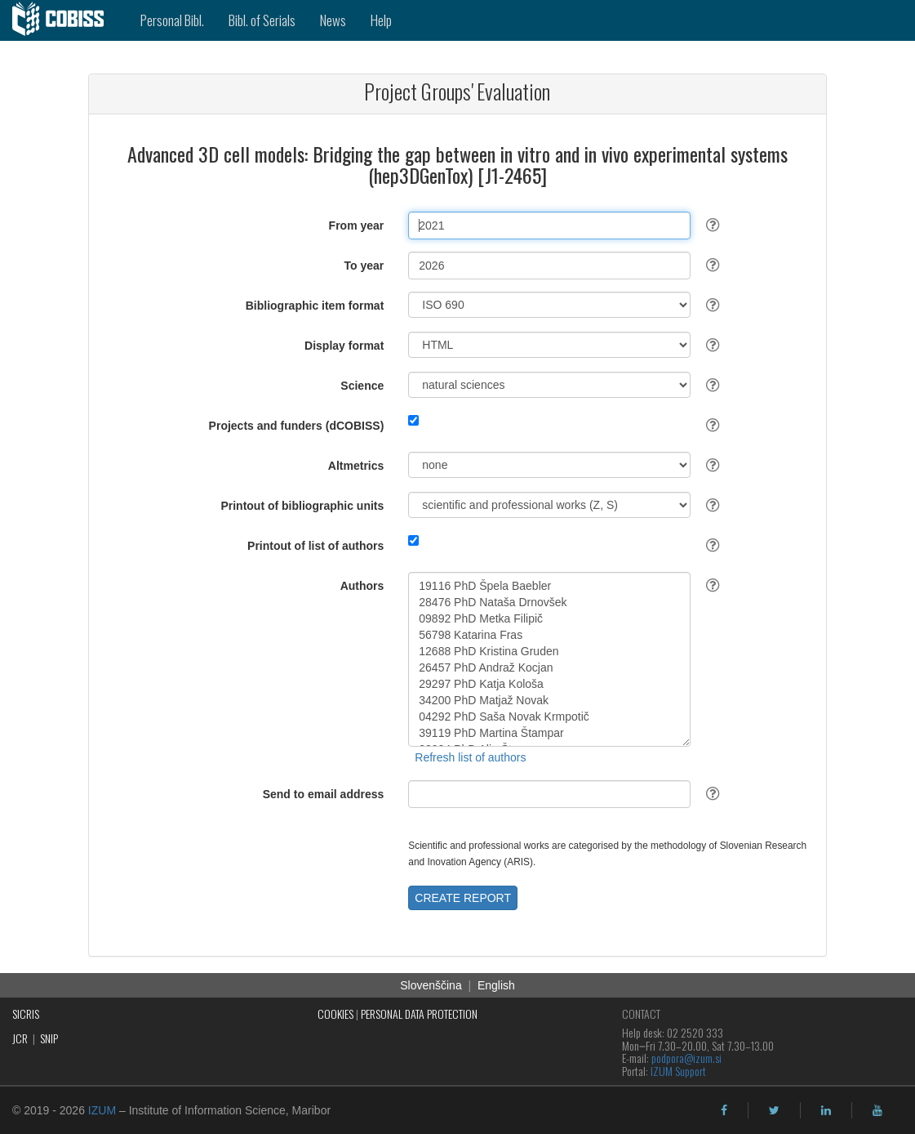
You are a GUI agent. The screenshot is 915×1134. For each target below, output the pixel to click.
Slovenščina (431, 985)
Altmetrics (356, 465)
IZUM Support (678, 1070)
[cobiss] (64, 20)
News (333, 20)
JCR (20, 1038)
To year (364, 265)
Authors (362, 585)
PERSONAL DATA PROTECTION (419, 1013)
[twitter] (774, 1110)
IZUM (102, 1110)
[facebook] (724, 1110)
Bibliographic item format (315, 305)
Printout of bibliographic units (302, 505)
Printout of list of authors (315, 545)
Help (381, 20)
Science (362, 385)
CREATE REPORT (463, 897)
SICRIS (25, 1013)
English (496, 985)
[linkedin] (826, 1110)
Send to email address (323, 794)
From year (356, 225)
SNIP (49, 1038)
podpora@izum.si (686, 1057)
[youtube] (877, 1110)
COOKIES (335, 1013)
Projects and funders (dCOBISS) (296, 425)
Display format (344, 345)
